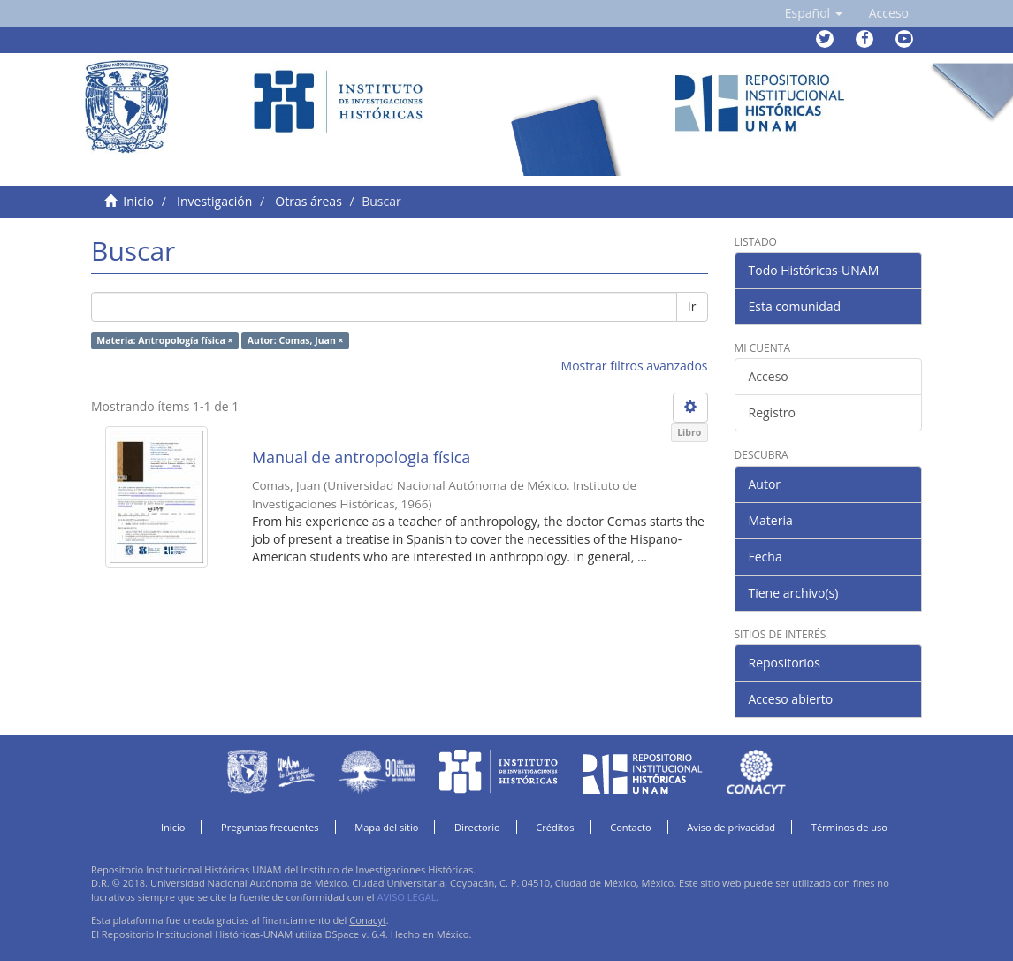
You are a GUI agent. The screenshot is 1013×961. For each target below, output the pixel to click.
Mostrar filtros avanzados (634, 365)
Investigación (214, 201)
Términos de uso (849, 827)
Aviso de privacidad (731, 827)
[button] (814, 13)
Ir (692, 306)
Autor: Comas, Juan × (296, 340)
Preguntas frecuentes (269, 827)
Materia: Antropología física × (164, 340)
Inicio (138, 201)
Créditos (555, 827)
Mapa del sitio (386, 827)
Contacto (630, 827)
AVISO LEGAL (406, 897)
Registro (772, 412)
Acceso (768, 376)
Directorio (477, 827)
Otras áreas (308, 201)
